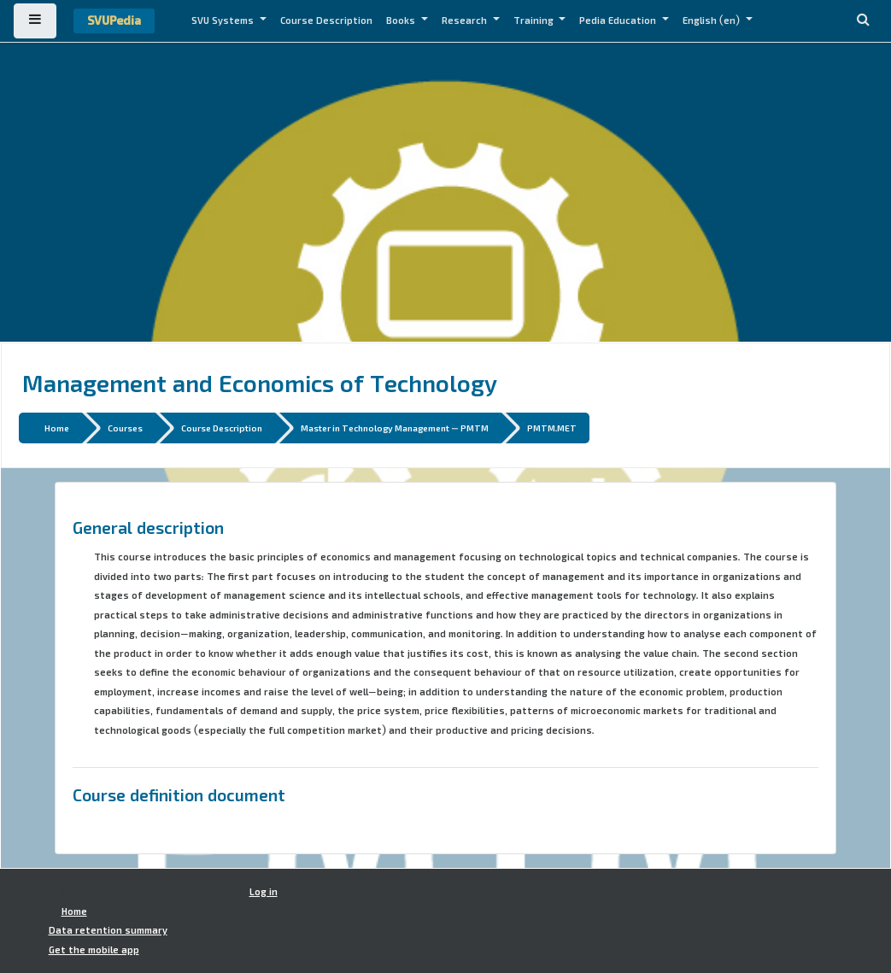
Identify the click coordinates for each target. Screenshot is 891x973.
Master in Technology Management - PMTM (395, 427)
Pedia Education (619, 20)
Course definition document (179, 794)
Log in (263, 892)
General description (148, 527)
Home (56, 427)
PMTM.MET (552, 427)
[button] (862, 21)
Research (465, 20)
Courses (125, 427)
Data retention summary (108, 930)
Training (534, 20)
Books (402, 20)
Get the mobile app (94, 950)
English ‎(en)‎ (712, 20)
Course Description (326, 20)
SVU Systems (223, 20)
